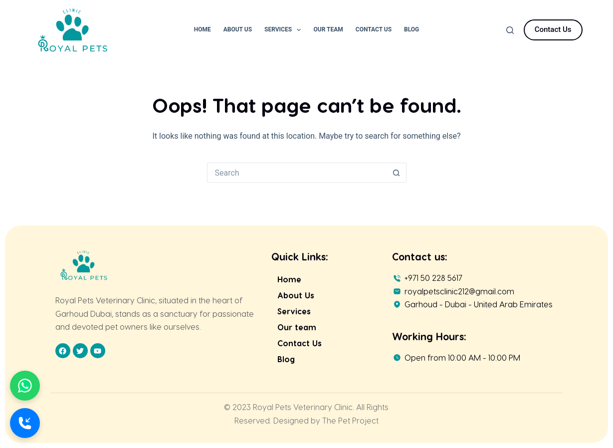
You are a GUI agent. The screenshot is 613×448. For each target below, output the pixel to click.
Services (284, 30)
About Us (237, 29)
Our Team (328, 29)
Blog (411, 29)
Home (202, 29)
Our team (296, 327)
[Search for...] (297, 173)
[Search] (510, 30)
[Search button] (397, 173)
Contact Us (374, 29)
